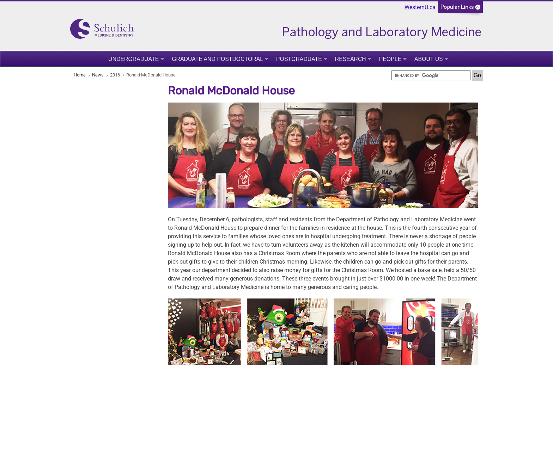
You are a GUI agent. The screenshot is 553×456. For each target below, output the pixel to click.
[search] (430, 75)
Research (350, 59)
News (98, 75)
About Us (428, 59)
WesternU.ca (420, 7)
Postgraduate (299, 59)
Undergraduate (133, 59)
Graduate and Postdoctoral (217, 59)
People (390, 59)
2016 (115, 75)
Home (80, 75)
